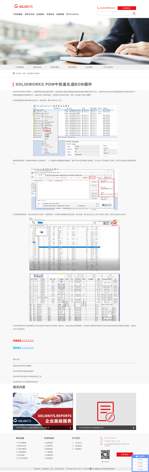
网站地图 (87, 469)
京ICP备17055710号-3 (74, 469)
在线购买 (127, 8)
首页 (24, 73)
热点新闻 (30, 73)
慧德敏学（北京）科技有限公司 (23, 6)
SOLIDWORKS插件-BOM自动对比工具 (27, 376)
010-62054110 (107, 8)
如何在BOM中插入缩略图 (22, 366)
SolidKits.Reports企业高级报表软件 (111, 92)
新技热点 (37, 73)
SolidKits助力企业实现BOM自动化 (25, 382)
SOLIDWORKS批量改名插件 (23, 371)
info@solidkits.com (112, 441)
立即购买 (125, 455)
